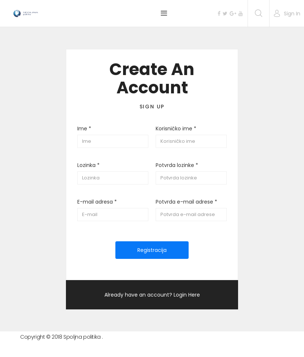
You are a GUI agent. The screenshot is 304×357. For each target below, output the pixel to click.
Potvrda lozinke (177, 165)
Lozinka (88, 165)
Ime (84, 128)
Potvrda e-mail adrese (186, 201)
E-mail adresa (97, 201)
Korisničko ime (176, 128)
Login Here (187, 294)
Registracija (152, 250)
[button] (286, 13)
